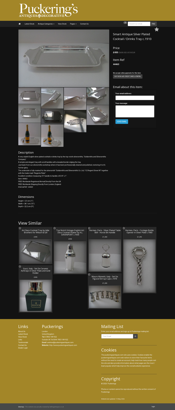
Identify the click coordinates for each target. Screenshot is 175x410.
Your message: (121, 103)
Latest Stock (29, 24)
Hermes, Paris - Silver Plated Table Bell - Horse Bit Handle (105, 231)
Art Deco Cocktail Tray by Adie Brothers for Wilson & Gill (35, 231)
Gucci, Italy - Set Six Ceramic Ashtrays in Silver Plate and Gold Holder (35, 270)
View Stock (62, 24)
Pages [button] (73, 24)
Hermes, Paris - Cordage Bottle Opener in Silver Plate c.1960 (139, 231)
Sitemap (21, 407)
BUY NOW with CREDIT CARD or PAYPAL (128, 76)
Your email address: (123, 93)
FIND (153, 24)
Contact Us (84, 24)
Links (20, 340)
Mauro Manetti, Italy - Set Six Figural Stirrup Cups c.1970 (105, 277)
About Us (21, 331)
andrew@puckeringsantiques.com (60, 342)
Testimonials (23, 342)
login (153, 406)
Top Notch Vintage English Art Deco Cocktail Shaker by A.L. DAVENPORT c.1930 (70, 232)
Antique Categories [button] (46, 24)
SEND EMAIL (122, 122)
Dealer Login (23, 348)
